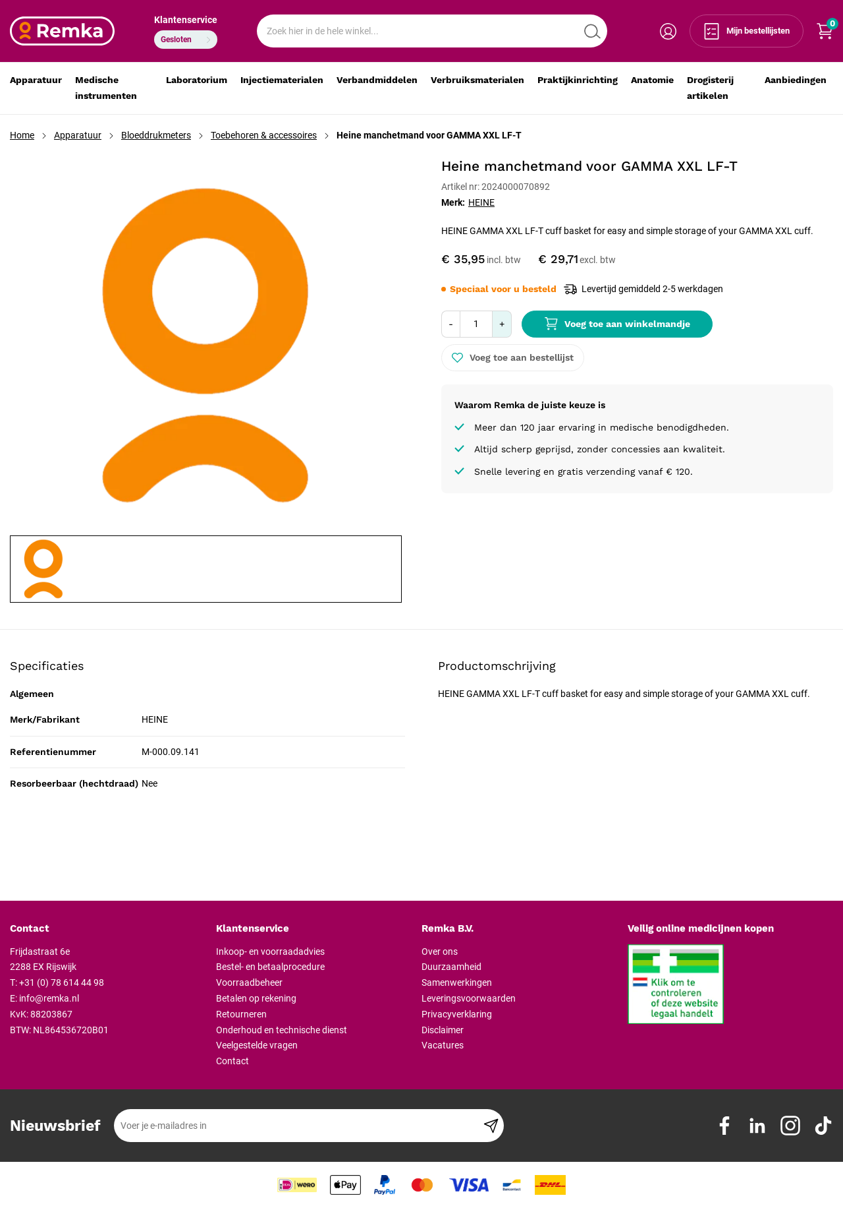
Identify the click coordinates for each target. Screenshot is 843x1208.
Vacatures (443, 1045)
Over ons (440, 951)
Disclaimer (443, 1030)
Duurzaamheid (451, 966)
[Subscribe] (491, 1125)
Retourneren (241, 1014)
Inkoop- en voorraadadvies (270, 951)
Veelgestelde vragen (257, 1045)
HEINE (481, 202)
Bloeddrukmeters (156, 135)
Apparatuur (77, 135)
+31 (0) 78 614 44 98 (61, 982)
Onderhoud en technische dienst (281, 1030)
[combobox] (432, 31)
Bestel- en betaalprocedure (270, 966)
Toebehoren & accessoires (264, 135)
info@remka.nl (49, 998)
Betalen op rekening (256, 998)
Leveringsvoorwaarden (469, 998)
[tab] (108, 929)
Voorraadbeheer (249, 982)
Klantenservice (185, 20)
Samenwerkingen (457, 982)
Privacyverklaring (457, 1014)
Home (22, 135)
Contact (232, 1061)
